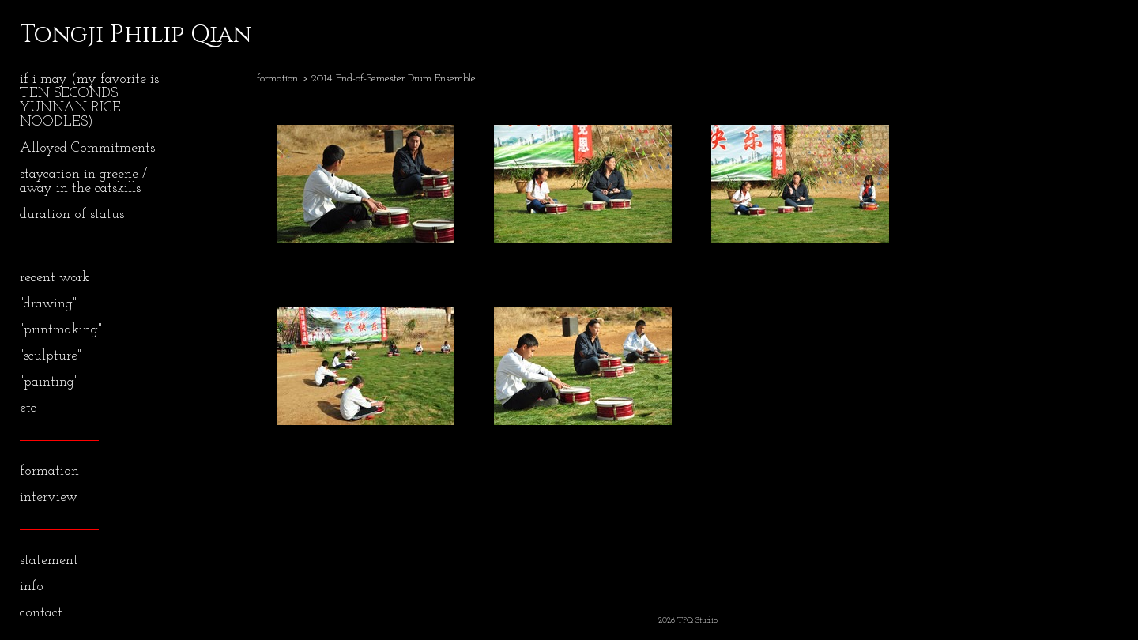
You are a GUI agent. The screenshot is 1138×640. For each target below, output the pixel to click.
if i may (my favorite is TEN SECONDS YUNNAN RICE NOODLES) (89, 101)
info (31, 586)
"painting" (49, 382)
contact (41, 612)
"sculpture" (50, 355)
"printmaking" (61, 329)
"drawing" (48, 303)
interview (48, 497)
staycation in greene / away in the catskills (83, 181)
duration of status (72, 214)
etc (28, 408)
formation (49, 471)
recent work (54, 277)
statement (49, 560)
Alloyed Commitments (87, 148)
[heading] (59, 35)
